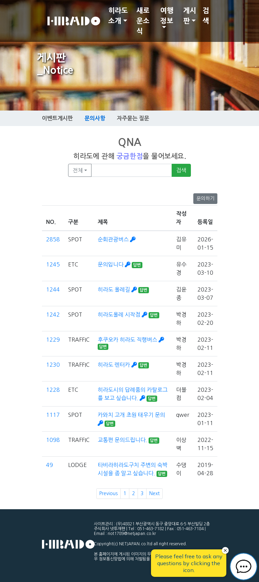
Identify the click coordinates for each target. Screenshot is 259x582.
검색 (206, 15)
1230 (53, 364)
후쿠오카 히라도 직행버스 (131, 339)
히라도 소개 (118, 15)
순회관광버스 (117, 239)
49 (49, 465)
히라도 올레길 (118, 289)
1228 (53, 389)
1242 (53, 314)
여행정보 (166, 15)
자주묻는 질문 (133, 118)
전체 (78, 170)
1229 (53, 339)
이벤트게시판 (57, 118)
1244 (53, 289)
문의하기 (205, 198)
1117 (53, 415)
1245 (53, 264)
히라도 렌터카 (118, 364)
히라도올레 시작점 (123, 314)
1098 (53, 440)
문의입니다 (115, 264)
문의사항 (95, 118)
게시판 (189, 15)
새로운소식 (143, 21)
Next (154, 493)
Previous (108, 493)
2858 (53, 239)
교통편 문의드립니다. (123, 440)
